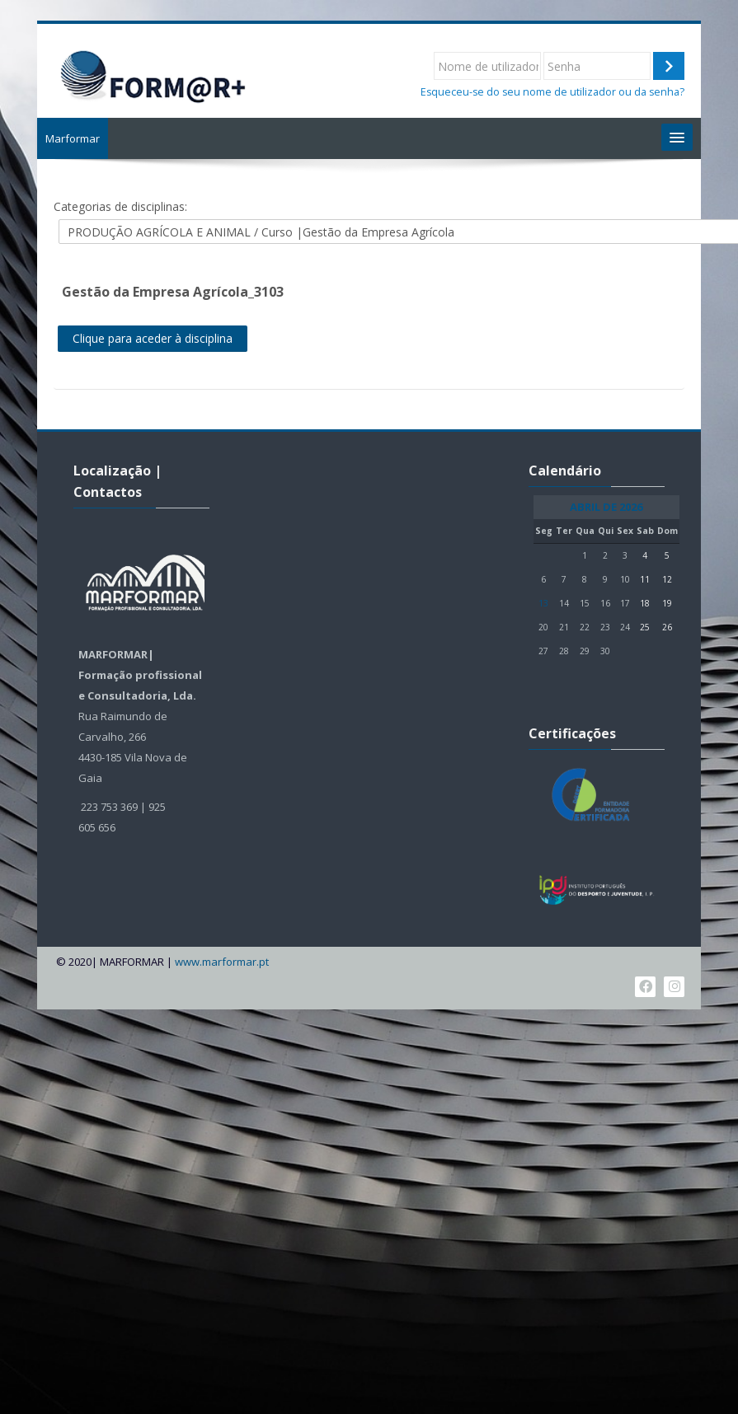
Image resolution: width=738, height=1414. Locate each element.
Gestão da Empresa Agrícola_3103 (175, 292)
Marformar (75, 138)
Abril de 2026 (607, 507)
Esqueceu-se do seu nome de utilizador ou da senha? (552, 92)
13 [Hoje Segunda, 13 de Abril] (544, 603)
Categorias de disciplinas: (123, 206)
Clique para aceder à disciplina (155, 338)
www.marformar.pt (224, 962)
